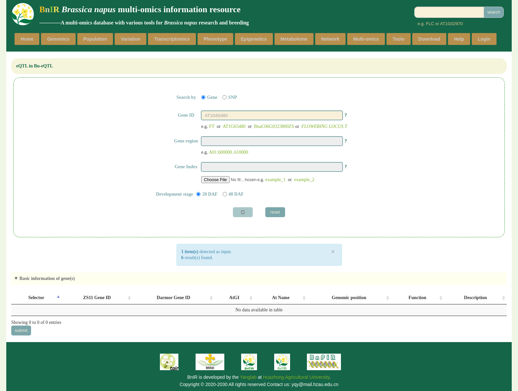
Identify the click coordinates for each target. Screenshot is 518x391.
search (493, 12)
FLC (430, 23)
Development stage (174, 194)
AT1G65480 (234, 126)
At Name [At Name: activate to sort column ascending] (280, 297)
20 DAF (209, 194)
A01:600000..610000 (228, 152)
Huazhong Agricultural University (296, 377)
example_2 (304, 179)
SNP (232, 97)
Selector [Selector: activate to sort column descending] (36, 297)
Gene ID (186, 115)
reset (275, 212)
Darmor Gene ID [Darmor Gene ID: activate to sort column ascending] (173, 297)
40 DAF (236, 194)
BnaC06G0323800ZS (274, 126)
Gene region (186, 140)
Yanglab (248, 377)
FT (211, 126)
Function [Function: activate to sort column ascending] (417, 297)
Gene (212, 97)
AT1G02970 (451, 23)
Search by (186, 97)
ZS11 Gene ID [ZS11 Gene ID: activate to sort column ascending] (97, 297)
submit (21, 330)
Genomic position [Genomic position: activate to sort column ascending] (349, 297)
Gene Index (186, 166)
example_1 (275, 179)
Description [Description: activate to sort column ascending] (475, 297)
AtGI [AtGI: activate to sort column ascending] (234, 297)
